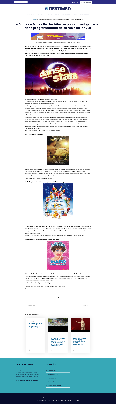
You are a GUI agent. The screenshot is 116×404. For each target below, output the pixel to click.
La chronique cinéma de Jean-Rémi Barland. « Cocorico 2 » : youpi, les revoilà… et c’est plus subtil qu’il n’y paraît (58, 342)
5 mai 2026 (53, 336)
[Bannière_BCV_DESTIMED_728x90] (58, 36)
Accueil (35, 19)
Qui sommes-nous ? (53, 374)
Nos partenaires (52, 370)
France (50, 15)
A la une (33, 350)
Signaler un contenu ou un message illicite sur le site (58, 397)
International (84, 15)
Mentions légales (52, 382)
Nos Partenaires (86, 2)
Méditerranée (66, 15)
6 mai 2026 (31, 321)
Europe (57, 15)
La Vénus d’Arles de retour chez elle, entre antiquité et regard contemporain (79, 341)
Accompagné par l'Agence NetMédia (67, 400)
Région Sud (41, 15)
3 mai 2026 (76, 336)
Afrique (75, 15)
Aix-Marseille (31, 15)
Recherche (75, 2)
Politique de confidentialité (54, 385)
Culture (38, 350)
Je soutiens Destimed (20, 2)
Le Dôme (33, 289)
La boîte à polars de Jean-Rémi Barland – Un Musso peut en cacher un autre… (36, 325)
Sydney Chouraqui (20, 380)
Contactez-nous (52, 378)
